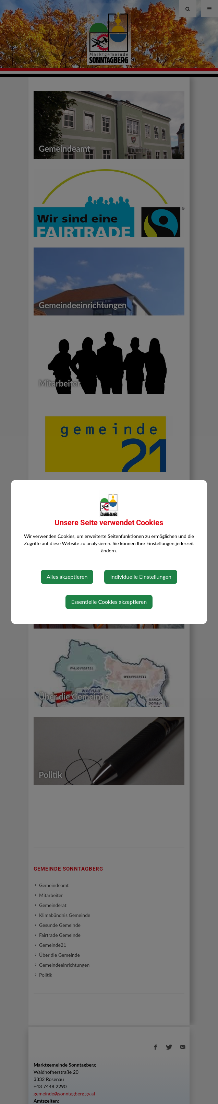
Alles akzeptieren (67, 576)
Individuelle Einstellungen (140, 576)
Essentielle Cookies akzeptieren (109, 601)
